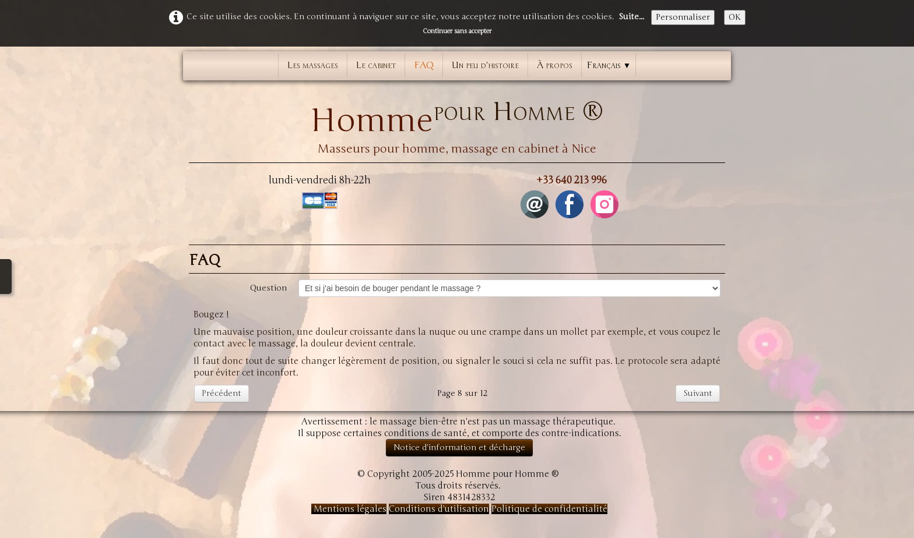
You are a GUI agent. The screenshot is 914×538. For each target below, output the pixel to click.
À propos (554, 65)
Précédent (221, 393)
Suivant (697, 393)
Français (608, 65)
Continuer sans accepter (457, 31)
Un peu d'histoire (485, 65)
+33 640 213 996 (571, 180)
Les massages (312, 65)
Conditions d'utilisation (439, 509)
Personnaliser (683, 17)
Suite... (631, 17)
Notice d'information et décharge (459, 447)
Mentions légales (348, 509)
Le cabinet (376, 65)
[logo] (457, 121)
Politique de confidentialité (549, 509)
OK (735, 17)
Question (268, 288)
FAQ (424, 65)
